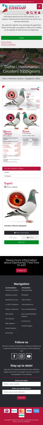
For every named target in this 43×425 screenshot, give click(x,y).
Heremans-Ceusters (16, 79)
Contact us (21, 270)
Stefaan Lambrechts (11, 309)
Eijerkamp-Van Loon (11, 300)
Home (4, 79)
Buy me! (21, 242)
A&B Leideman (10, 323)
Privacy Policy (6, 42)
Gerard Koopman (10, 328)
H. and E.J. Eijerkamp (11, 304)
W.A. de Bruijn (9, 319)
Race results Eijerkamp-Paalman (29, 315)
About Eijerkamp (27, 290)
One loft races (26, 321)
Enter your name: (21, 383)
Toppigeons (29, 79)
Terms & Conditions (8, 44)
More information (21, 233)
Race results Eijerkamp (29, 309)
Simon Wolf (9, 333)
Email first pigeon (27, 326)
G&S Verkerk (9, 314)
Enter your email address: (21, 391)
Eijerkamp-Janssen (11, 295)
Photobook (25, 295)
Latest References (27, 304)
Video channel (26, 300)
